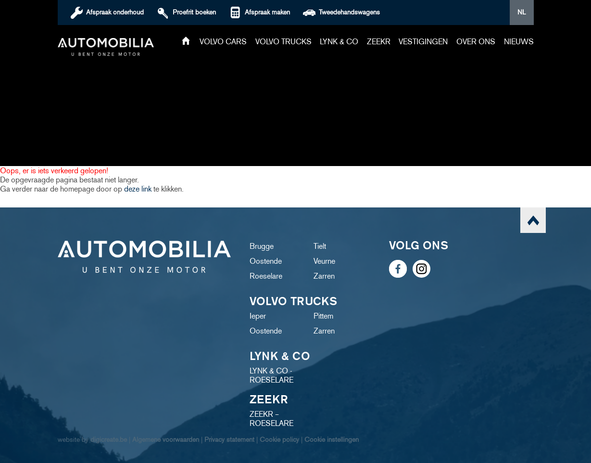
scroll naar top (533, 220)
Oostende (266, 261)
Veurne (324, 261)
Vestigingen (423, 41)
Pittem (323, 316)
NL (521, 12)
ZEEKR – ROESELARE (271, 419)
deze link (137, 188)
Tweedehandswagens (349, 12)
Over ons (475, 41)
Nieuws (519, 41)
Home (186, 42)
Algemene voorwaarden (165, 440)
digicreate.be (108, 440)
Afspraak (115, 12)
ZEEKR (378, 41)
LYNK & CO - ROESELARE (271, 375)
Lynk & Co (339, 41)
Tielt (320, 246)
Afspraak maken (267, 12)
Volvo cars (223, 41)
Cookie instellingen (331, 440)
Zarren (324, 276)
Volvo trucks (283, 41)
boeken (194, 12)
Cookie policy (279, 440)
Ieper (258, 316)
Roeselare (266, 276)
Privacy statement (229, 440)
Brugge (262, 246)
